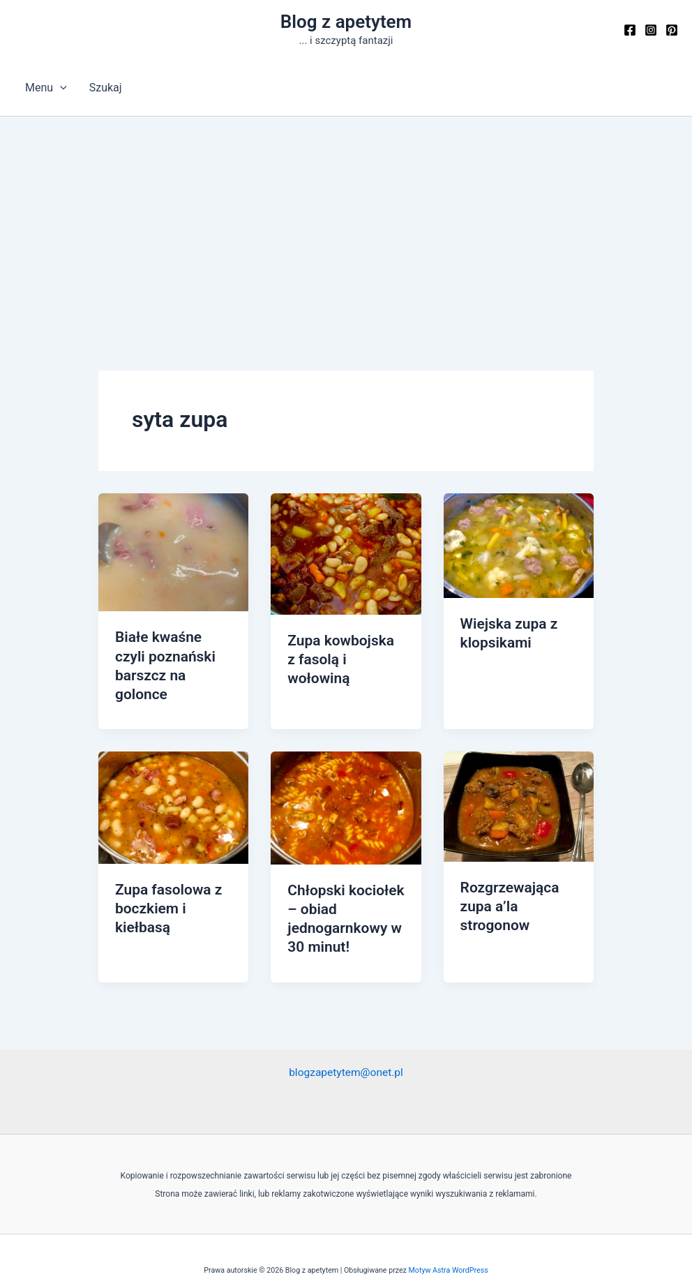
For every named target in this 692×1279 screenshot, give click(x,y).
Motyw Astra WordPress (448, 1245)
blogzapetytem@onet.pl (346, 1047)
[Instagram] (651, 30)
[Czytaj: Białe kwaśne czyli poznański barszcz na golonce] (173, 551)
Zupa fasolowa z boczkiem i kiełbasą (166, 886)
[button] (60, 88)
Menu (46, 88)
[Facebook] (630, 30)
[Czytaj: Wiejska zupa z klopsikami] (519, 544)
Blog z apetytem (346, 21)
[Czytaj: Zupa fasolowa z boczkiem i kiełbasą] (173, 785)
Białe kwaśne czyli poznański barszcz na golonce (173, 655)
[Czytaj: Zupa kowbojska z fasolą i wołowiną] (346, 553)
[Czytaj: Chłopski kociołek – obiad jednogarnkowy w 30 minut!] (346, 785)
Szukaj (105, 87)
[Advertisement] (346, 221)
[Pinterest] (671, 30)
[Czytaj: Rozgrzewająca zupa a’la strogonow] (519, 784)
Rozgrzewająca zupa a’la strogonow (507, 884)
